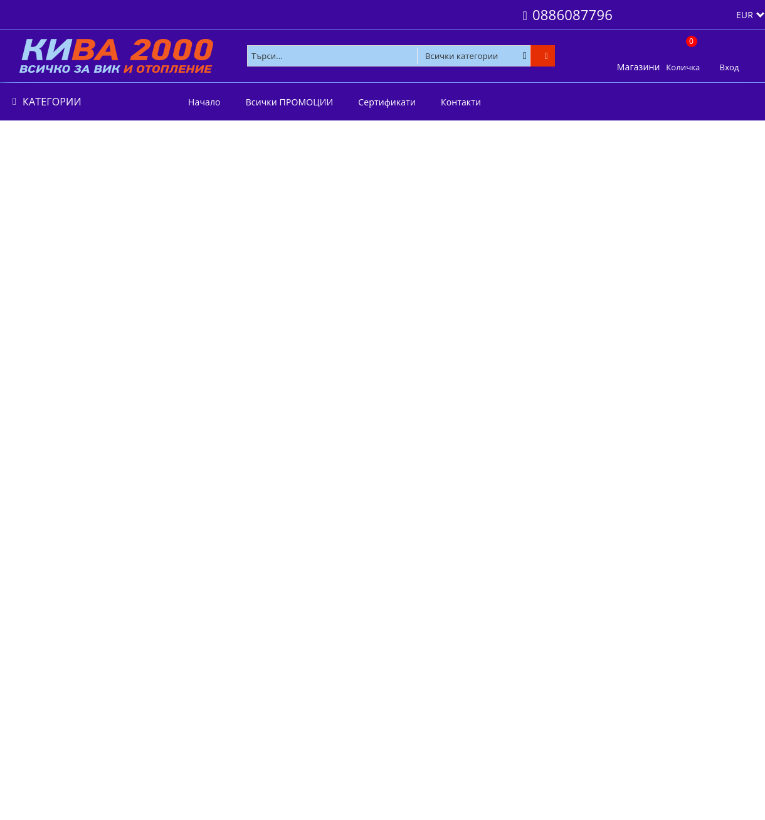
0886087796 (572, 14)
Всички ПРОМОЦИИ (290, 102)
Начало (204, 102)
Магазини (638, 67)
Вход (729, 67)
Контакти (461, 102)
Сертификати (387, 102)
